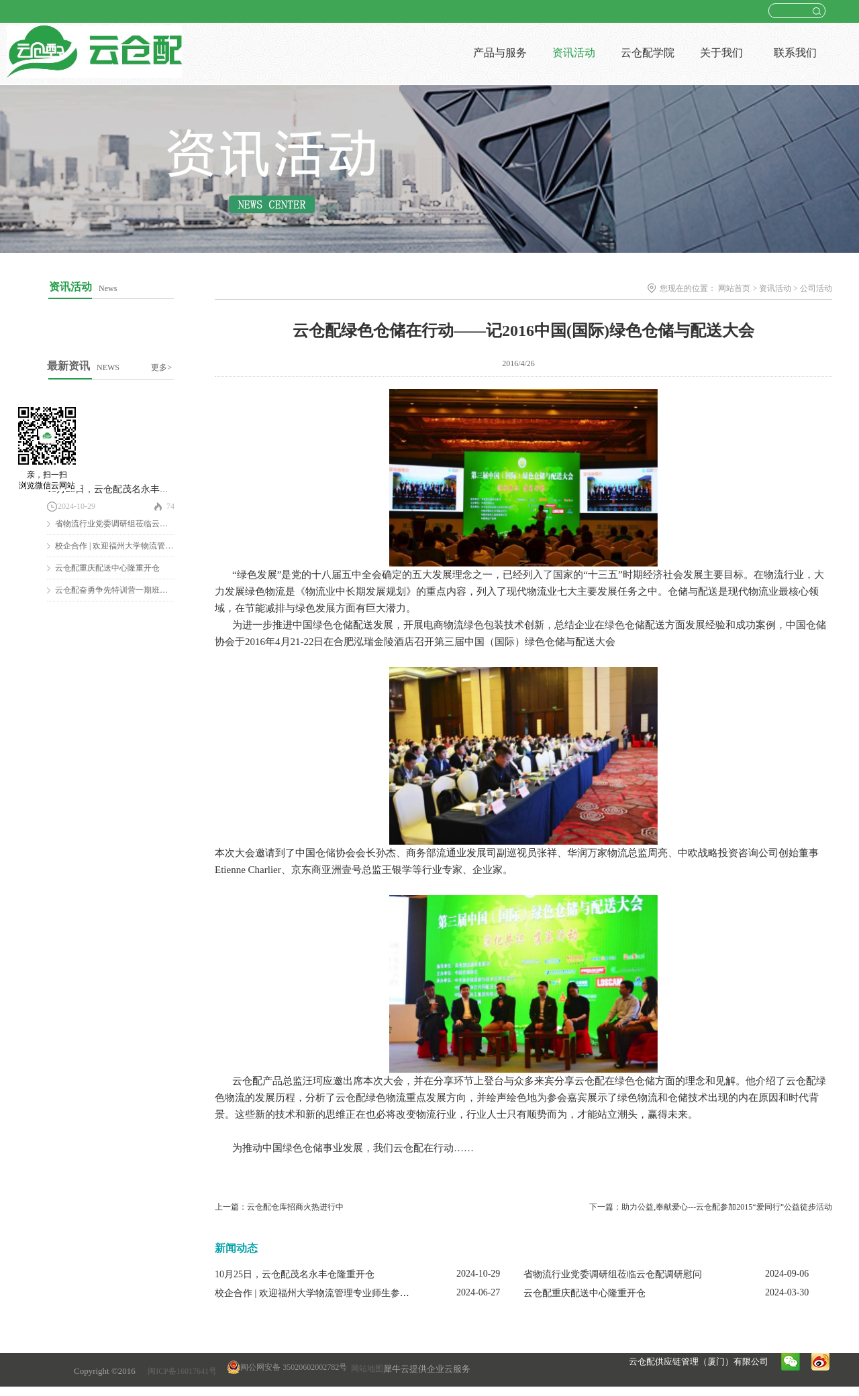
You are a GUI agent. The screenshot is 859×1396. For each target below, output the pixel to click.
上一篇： (279, 1207)
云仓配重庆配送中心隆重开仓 (107, 568)
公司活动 (816, 288)
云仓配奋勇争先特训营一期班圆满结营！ (127, 590)
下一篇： (710, 1207)
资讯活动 (775, 288)
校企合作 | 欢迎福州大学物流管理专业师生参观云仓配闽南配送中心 (354, 1293)
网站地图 (365, 1368)
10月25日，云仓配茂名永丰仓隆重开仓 (127, 489)
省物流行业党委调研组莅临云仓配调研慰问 (131, 523)
